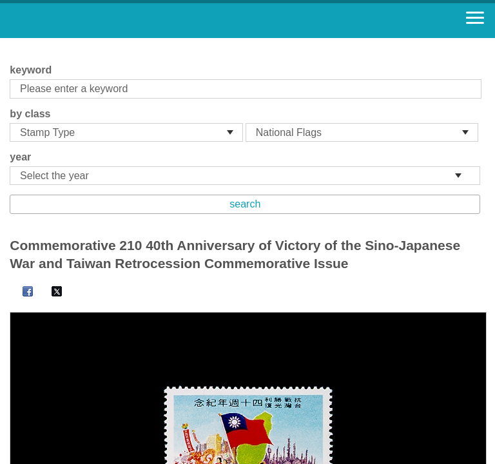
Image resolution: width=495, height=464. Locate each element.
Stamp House (80, 21)
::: (14, 43)
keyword (31, 69)
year (20, 156)
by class (30, 113)
